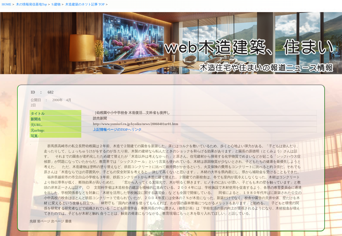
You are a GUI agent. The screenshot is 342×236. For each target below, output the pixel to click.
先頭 (33, 221)
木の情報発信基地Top (31, 4)
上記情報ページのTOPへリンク (117, 129)
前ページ (43, 221)
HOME (6, 4)
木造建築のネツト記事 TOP (85, 4)
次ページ (57, 221)
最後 (68, 221)
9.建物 (56, 4)
